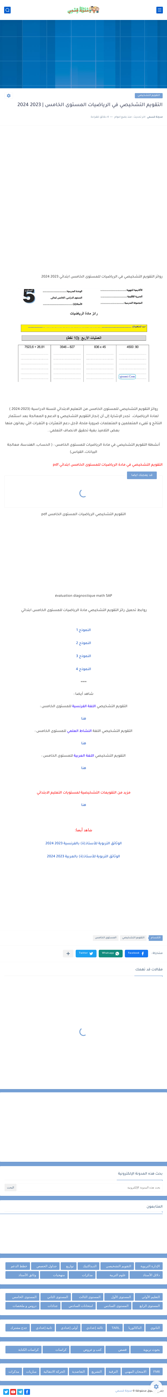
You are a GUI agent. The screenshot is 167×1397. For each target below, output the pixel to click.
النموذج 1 (83, 630)
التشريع (97, 1371)
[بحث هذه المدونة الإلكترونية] (90, 1187)
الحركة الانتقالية (54, 1371)
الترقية (113, 1371)
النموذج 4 (83, 669)
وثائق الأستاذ (27, 1275)
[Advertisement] (83, 54)
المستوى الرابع (150, 1306)
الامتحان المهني (135, 1371)
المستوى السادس (116, 1306)
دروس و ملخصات (24, 1306)
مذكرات (87, 1275)
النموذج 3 (83, 656)
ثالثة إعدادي (94, 1328)
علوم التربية (118, 1275)
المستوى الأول (121, 1297)
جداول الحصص (47, 1266)
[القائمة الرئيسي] (159, 10)
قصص (122, 1349)
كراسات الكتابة (28, 1349)
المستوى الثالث (89, 1297)
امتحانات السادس (81, 1306)
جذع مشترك (18, 1328)
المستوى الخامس (105, 938)
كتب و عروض (92, 1349)
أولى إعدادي (69, 1328)
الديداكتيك (90, 1266)
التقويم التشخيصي (149, 95)
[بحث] (7, 10)
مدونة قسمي (123, 1391)
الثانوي (155, 1328)
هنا (83, 719)
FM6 (156, 1371)
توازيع (70, 1266)
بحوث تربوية (151, 1349)
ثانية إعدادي (44, 1328)
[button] (136, 953)
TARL (116, 1328)
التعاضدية (78, 1371)
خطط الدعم (19, 1266)
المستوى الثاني (57, 1297)
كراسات (61, 1349)
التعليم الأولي (151, 1297)
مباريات (31, 1371)
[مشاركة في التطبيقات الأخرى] (68, 953)
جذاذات (53, 1306)
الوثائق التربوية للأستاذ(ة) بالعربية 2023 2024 (83, 857)
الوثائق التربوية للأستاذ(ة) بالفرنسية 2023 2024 (83, 844)
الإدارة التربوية (150, 1266)
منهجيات (59, 1275)
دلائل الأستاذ (151, 1275)
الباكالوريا (135, 1328)
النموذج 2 (83, 643)
